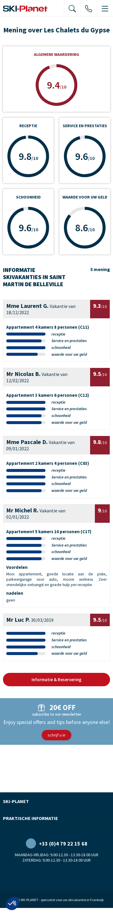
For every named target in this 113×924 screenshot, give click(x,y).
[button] (12, 903)
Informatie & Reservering (56, 679)
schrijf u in (56, 735)
